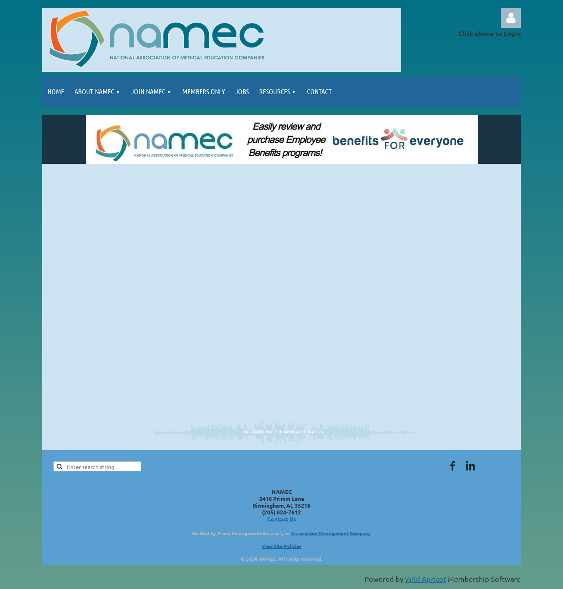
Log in (511, 18)
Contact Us (281, 518)
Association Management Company (331, 533)
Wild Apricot (425, 579)
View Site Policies (281, 546)
